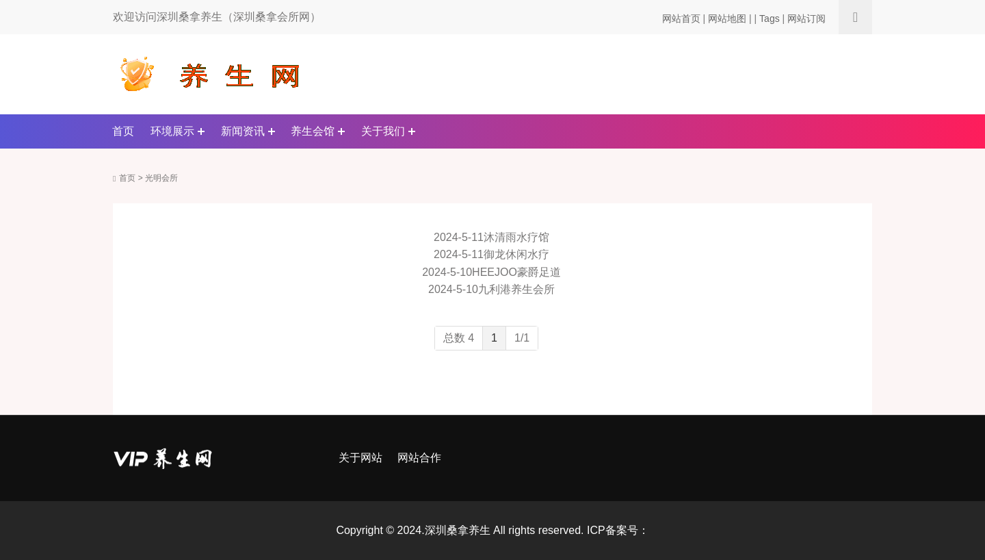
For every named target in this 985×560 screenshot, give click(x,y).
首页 (123, 131)
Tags (769, 18)
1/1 (521, 338)
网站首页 (681, 18)
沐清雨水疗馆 (516, 237)
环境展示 (172, 131)
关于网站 (360, 457)
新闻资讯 (243, 131)
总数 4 (458, 338)
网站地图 (727, 18)
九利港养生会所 (516, 289)
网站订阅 (806, 18)
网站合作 (419, 457)
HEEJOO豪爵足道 (516, 272)
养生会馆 (312, 131)
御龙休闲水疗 (516, 254)
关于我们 (383, 131)
